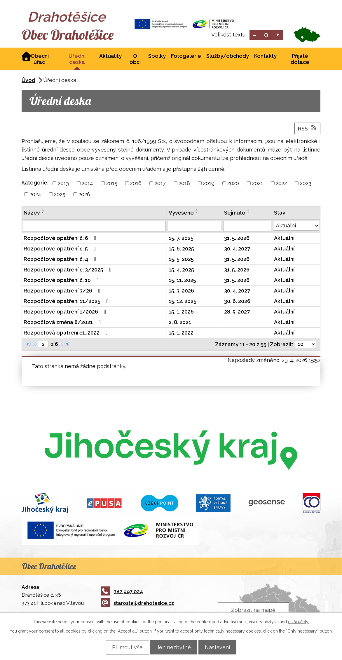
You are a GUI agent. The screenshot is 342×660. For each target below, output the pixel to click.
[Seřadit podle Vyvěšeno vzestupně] (197, 210)
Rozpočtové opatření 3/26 (63, 291)
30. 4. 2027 (237, 249)
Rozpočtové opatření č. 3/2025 (69, 270)
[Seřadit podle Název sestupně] (43, 213)
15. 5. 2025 (181, 260)
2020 (233, 184)
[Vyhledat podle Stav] (296, 226)
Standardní (266, 35)
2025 (59, 195)
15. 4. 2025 (181, 270)
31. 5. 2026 (236, 239)
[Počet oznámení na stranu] (305, 345)
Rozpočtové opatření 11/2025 (67, 302)
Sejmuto (234, 213)
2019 (208, 184)
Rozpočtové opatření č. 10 (62, 281)
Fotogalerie (186, 56)
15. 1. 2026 (181, 312)
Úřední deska (77, 59)
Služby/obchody (227, 56)
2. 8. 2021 (180, 323)
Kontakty (265, 56)
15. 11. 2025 (182, 281)
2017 (160, 184)
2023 (305, 184)
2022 (281, 184)
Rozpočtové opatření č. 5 (61, 249)
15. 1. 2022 (181, 333)
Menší (254, 35)
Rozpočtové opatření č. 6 (61, 239)
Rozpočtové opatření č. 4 (61, 260)
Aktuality (110, 56)
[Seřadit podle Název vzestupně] (43, 210)
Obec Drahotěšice (73, 35)
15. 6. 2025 (181, 249)
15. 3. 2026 (181, 291)
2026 (84, 195)
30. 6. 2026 (237, 302)
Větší (278, 35)
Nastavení (220, 647)
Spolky (157, 56)
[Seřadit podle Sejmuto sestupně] (248, 213)
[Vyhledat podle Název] (94, 226)
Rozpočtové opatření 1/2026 (66, 312)
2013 (63, 184)
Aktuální (284, 239)
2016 (136, 184)
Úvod (28, 81)
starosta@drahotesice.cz (137, 604)
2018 (184, 184)
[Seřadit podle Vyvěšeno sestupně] (197, 213)
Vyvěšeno (181, 213)
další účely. (298, 621)
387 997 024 (122, 592)
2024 (35, 195)
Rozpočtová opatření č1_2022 (67, 333)
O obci (135, 59)
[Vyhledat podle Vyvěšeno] (194, 226)
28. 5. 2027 (237, 312)
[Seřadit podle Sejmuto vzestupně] (248, 210)
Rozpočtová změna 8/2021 (63, 323)
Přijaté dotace (300, 59)
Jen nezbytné (174, 647)
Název (32, 213)
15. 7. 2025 (181, 239)
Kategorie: (35, 183)
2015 (111, 184)
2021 (257, 184)
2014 (87, 184)
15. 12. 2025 (182, 302)
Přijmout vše (124, 647)
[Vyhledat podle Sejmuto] (247, 226)
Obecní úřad (40, 59)
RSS (307, 128)
